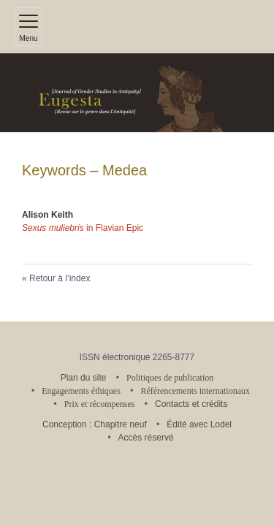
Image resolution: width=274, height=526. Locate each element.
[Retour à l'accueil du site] (137, 92)
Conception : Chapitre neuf (94, 424)
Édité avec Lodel (199, 424)
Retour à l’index (59, 278)
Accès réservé (146, 437)
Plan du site (84, 378)
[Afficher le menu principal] (28, 26)
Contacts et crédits (191, 404)
